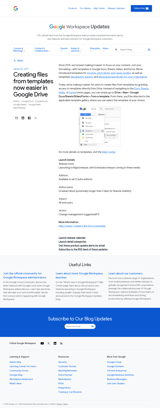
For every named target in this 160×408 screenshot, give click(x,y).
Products (72, 8)
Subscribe (141, 8)
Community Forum (19, 370)
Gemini (64, 49)
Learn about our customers (125, 273)
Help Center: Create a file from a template (82, 226)
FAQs (61, 383)
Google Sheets (20, 104)
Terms (65, 404)
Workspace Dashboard (21, 379)
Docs (137, 88)
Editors (16, 101)
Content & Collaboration (42, 49)
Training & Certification (70, 392)
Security (62, 362)
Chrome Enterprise (116, 370)
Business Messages (117, 379)
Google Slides (34, 104)
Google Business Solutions (120, 375)
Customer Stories (67, 366)
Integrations (64, 387)
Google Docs (28, 101)
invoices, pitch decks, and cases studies (109, 73)
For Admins (85, 8)
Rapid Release (19, 108)
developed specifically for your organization (123, 76)
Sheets (145, 88)
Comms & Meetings (19, 49)
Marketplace (64, 379)
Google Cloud (114, 362)
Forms (72, 92)
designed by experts (82, 76)
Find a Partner (65, 375)
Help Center (99, 8)
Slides (62, 92)
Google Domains (115, 366)
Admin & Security (76, 49)
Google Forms (41, 101)
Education (95, 49)
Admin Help (15, 362)
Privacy (59, 404)
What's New (15, 383)
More (105, 49)
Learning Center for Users (23, 366)
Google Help (16, 375)
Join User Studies (116, 383)
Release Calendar (116, 8)
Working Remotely (67, 370)
